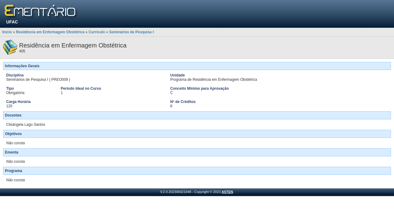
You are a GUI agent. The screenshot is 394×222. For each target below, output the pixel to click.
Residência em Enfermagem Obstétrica (50, 32)
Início (7, 32)
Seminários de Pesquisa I (131, 32)
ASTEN (227, 192)
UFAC (12, 21)
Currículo (97, 32)
